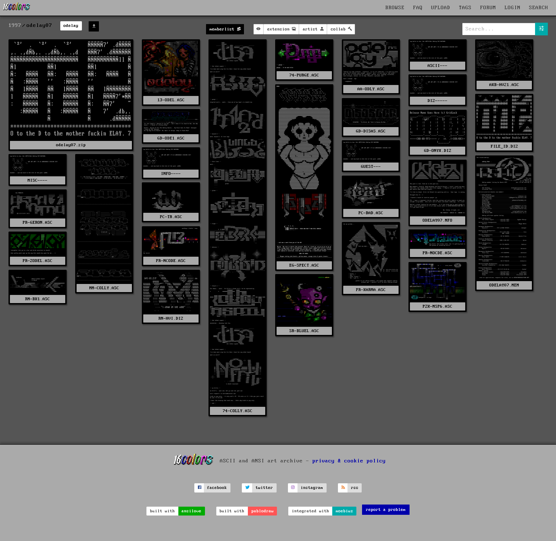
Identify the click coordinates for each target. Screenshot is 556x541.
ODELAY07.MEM (504, 285)
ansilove (191, 511)
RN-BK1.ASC (37, 299)
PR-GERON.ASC (37, 222)
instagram (312, 487)
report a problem (386, 509)
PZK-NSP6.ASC (437, 306)
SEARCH (538, 8)
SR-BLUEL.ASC (304, 331)
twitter (264, 487)
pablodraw (262, 511)
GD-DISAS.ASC (371, 131)
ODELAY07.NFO (437, 220)
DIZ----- (437, 100)
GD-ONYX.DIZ (437, 150)
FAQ (418, 8)
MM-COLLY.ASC (104, 288)
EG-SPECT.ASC (304, 265)
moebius (344, 511)
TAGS (465, 8)
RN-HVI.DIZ (171, 318)
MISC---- (38, 180)
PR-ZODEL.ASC (37, 260)
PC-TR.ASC (171, 217)
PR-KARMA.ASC (371, 289)
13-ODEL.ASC (171, 100)
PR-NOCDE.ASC (437, 253)
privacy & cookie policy (349, 461)
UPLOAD (440, 8)
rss (354, 487)
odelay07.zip (71, 145)
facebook (217, 487)
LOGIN (513, 8)
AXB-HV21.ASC (504, 84)
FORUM (488, 8)
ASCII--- (437, 65)
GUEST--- (371, 166)
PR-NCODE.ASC (171, 260)
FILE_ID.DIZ (504, 146)
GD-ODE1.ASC (171, 138)
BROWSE (395, 8)
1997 (15, 25)
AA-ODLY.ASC (371, 89)
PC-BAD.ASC (370, 213)
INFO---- (171, 173)
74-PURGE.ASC (304, 75)
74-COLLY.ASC (237, 411)
